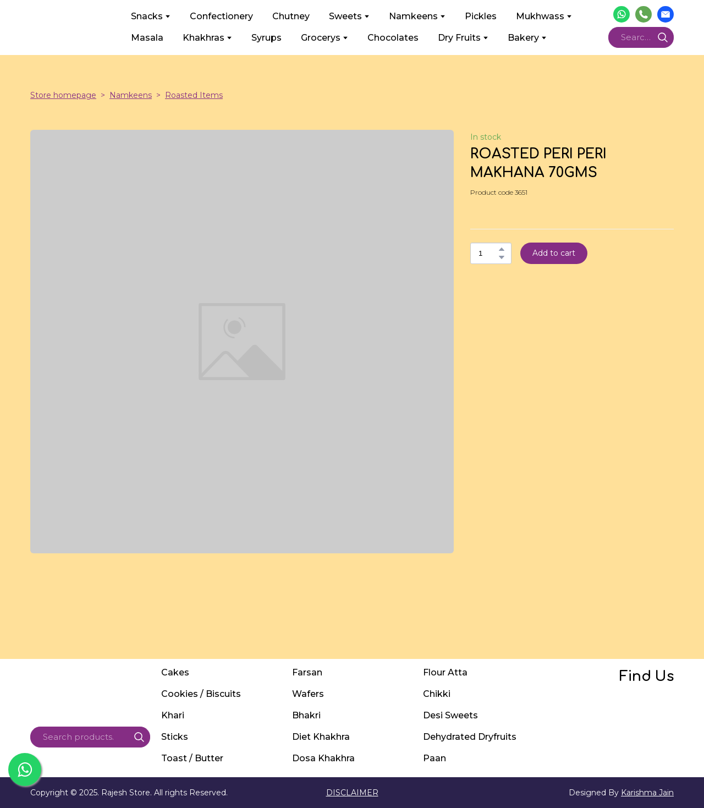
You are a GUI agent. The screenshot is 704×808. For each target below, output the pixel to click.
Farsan (307, 672)
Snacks (147, 16)
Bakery (523, 37)
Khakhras (203, 37)
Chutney (291, 16)
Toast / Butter (192, 758)
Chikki (436, 694)
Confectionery (221, 16)
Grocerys (320, 37)
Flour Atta (445, 672)
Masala (147, 37)
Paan (434, 758)
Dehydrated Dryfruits (469, 737)
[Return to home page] (72, 27)
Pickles (481, 16)
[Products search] (641, 37)
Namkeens (413, 16)
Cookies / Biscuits (201, 694)
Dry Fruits (459, 37)
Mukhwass (540, 16)
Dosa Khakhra (323, 758)
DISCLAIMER (352, 793)
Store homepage (63, 95)
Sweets (345, 16)
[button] (621, 14)
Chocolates (393, 37)
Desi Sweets (450, 715)
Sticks (174, 737)
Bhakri (306, 715)
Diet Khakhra (321, 737)
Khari (172, 715)
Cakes (175, 672)
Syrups (266, 37)
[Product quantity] (488, 253)
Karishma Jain (647, 793)
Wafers (308, 694)
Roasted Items (194, 95)
